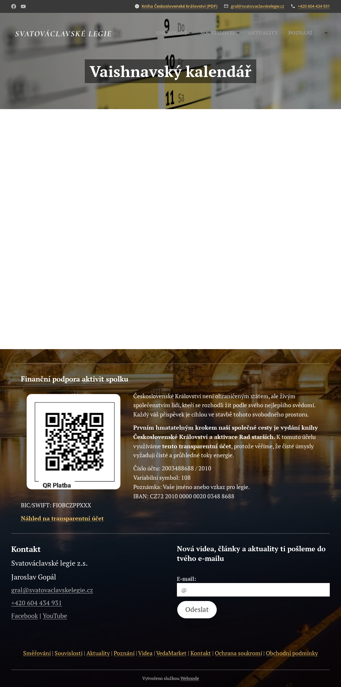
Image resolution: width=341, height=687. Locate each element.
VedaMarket (171, 653)
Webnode (189, 678)
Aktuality (98, 653)
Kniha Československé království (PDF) (179, 6)
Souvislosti (69, 653)
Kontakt (200, 653)
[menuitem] (275, 34)
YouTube (55, 615)
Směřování (37, 653)
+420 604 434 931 (314, 6)
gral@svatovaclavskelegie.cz (257, 6)
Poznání (124, 653)
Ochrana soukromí (238, 653)
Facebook (24, 615)
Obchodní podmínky (292, 653)
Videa (145, 653)
